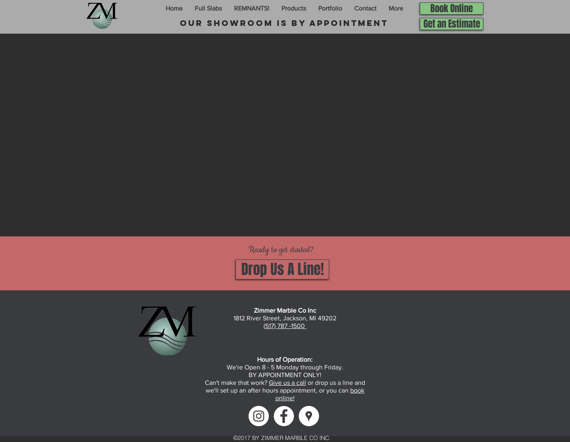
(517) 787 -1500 (285, 325)
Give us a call (287, 382)
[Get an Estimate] (451, 24)
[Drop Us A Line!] (282, 269)
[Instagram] (259, 416)
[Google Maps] (309, 416)
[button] (208, 8)
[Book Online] (451, 8)
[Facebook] (284, 416)
